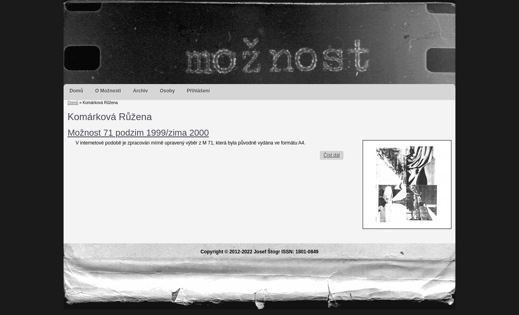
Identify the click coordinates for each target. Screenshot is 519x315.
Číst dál (333, 155)
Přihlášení (198, 91)
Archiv (140, 91)
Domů (76, 91)
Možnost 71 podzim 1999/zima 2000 (138, 133)
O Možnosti (108, 91)
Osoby (167, 91)
